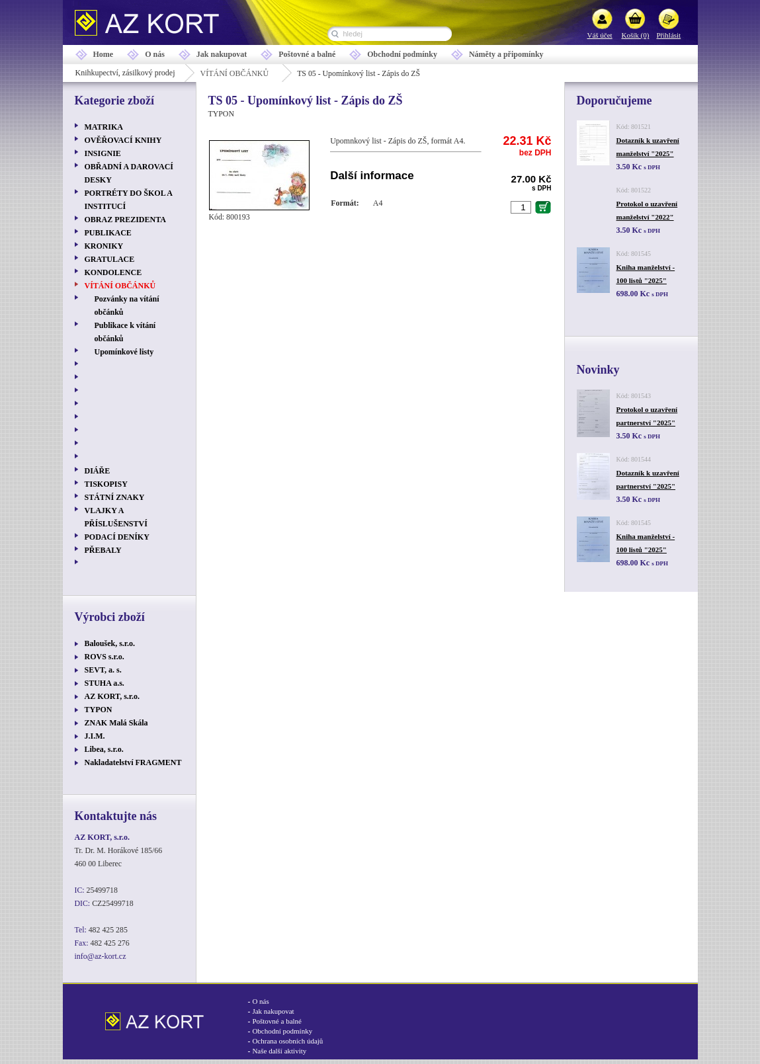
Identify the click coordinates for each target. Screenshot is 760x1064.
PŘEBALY (103, 550)
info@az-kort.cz (100, 956)
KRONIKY (104, 246)
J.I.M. (95, 736)
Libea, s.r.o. (104, 749)
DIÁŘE (97, 470)
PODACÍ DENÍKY (117, 537)
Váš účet (599, 35)
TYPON (98, 709)
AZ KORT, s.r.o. (112, 696)
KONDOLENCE (113, 272)
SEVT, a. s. (103, 670)
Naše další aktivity (279, 1051)
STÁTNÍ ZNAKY (115, 497)
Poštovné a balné (306, 54)
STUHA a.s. (104, 683)
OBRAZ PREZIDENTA (125, 219)
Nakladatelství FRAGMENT (133, 762)
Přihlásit (669, 35)
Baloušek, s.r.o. (110, 643)
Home (103, 54)
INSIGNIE (103, 153)
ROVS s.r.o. (104, 656)
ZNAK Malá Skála (116, 722)
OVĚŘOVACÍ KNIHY (123, 140)
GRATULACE (110, 259)
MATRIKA (104, 127)
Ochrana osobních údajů (287, 1041)
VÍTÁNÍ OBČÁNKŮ (234, 73)
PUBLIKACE (108, 232)
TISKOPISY (106, 484)
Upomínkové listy (124, 351)
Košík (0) (636, 35)
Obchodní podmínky (402, 54)
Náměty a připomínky (506, 54)
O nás (155, 54)
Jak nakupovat (221, 54)
